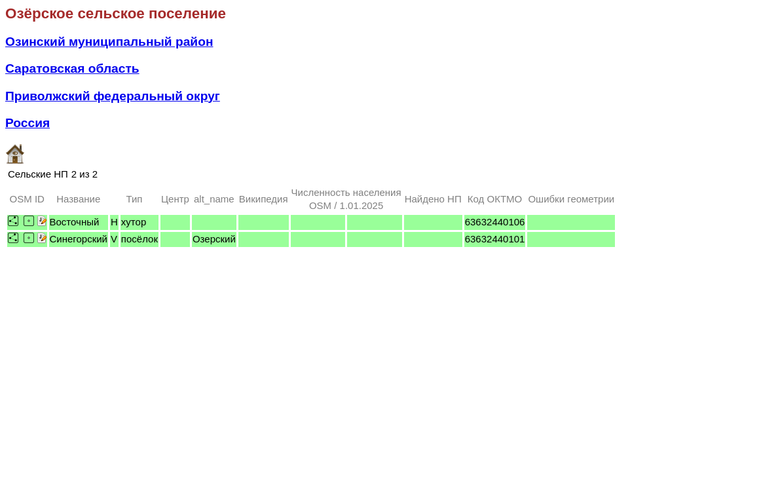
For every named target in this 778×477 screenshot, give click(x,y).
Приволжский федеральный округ (112, 96)
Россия (27, 123)
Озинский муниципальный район (109, 41)
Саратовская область (72, 68)
